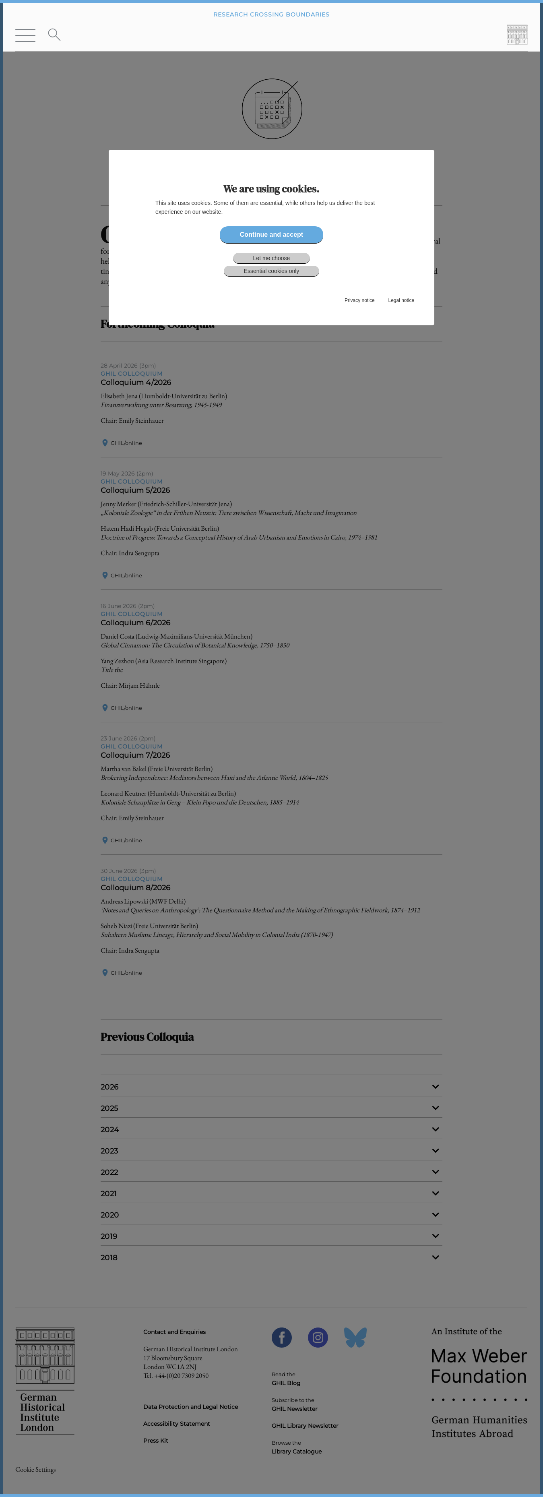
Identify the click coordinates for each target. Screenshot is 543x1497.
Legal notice (401, 300)
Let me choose (271, 258)
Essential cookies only (271, 271)
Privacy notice (360, 300)
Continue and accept (271, 234)
